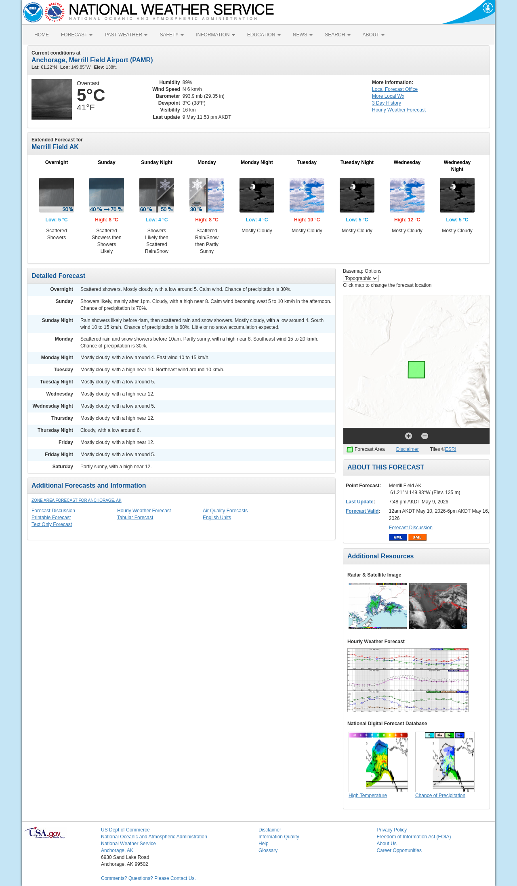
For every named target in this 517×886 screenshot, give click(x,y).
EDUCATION (264, 35)
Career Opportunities (399, 850)
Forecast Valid (362, 511)
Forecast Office (395, 89)
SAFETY (172, 35)
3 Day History (386, 103)
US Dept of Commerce (125, 830)
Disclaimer (407, 449)
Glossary (267, 850)
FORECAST (76, 35)
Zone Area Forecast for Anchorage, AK (77, 500)
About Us (387, 843)
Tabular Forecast (135, 517)
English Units (217, 517)
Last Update (360, 502)
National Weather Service (128, 843)
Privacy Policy (392, 830)
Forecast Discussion (53, 511)
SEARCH (337, 35)
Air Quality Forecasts (225, 511)
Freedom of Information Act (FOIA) (414, 837)
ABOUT (374, 35)
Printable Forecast (51, 517)
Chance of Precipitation (440, 795)
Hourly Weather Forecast (144, 511)
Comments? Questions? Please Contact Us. (148, 878)
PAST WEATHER (126, 35)
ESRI (450, 449)
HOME (41, 35)
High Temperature (368, 795)
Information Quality (278, 837)
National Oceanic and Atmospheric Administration (154, 837)
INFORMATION (215, 35)
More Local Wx (388, 96)
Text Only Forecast (52, 524)
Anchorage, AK (117, 850)
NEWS (303, 35)
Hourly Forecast (399, 110)
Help (263, 843)
